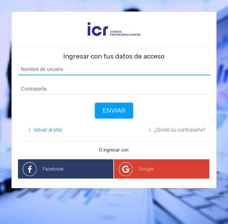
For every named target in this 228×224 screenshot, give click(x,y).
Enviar (114, 110)
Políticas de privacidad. (114, 192)
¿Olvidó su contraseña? (177, 130)
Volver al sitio (45, 130)
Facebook (53, 169)
